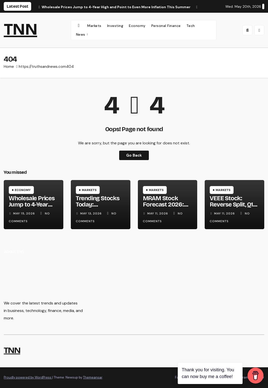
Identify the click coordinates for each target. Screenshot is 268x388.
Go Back (134, 155)
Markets (94, 25)
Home (9, 66)
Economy (137, 25)
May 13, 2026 (91, 213)
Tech (190, 25)
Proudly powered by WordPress (28, 377)
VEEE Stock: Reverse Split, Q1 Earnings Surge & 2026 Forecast (233, 207)
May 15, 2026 (24, 213)
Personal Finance (166, 25)
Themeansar (92, 377)
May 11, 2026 (158, 213)
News (81, 34)
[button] (247, 30)
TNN (20, 29)
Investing (115, 25)
